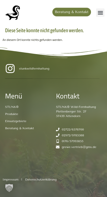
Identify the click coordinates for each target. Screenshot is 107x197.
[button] (100, 12)
